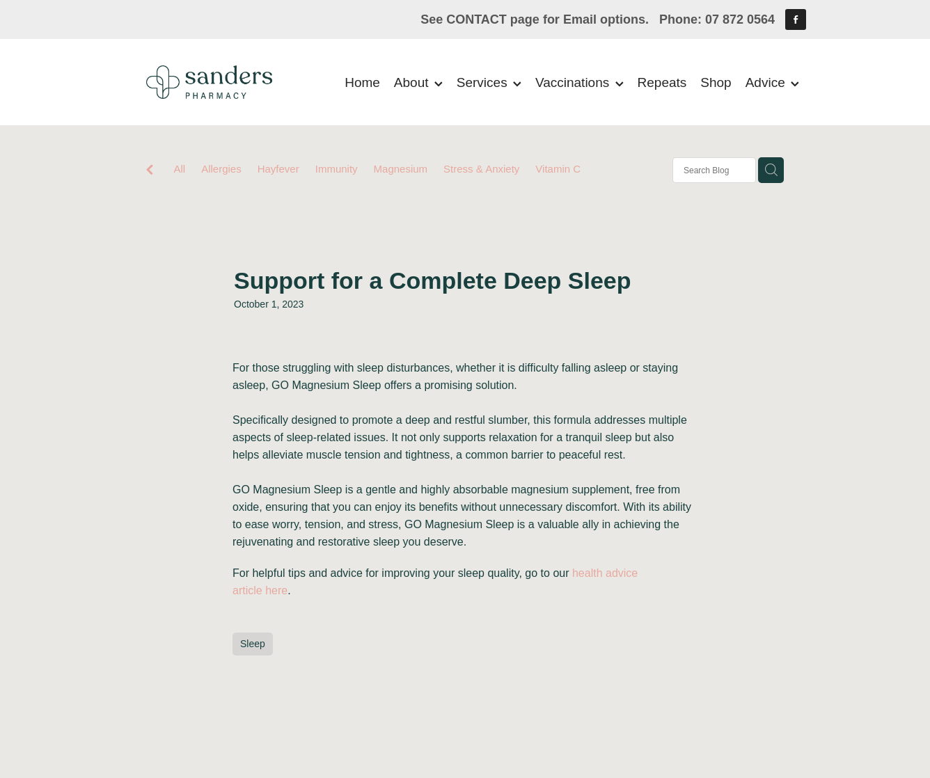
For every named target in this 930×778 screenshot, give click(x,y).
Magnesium (401, 169)
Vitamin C (558, 169)
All (179, 169)
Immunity (336, 169)
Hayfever (278, 169)
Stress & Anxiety (481, 169)
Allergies (221, 169)
